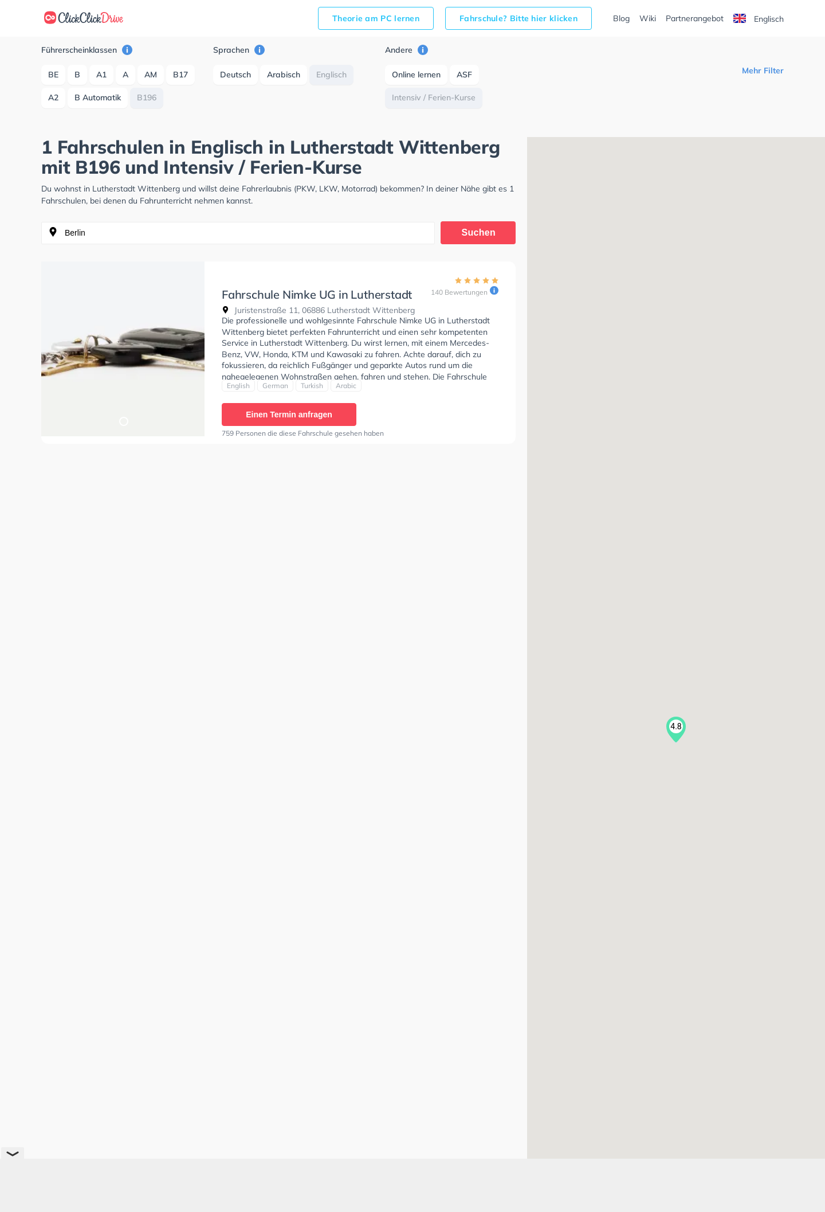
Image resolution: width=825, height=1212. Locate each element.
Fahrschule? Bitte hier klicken (518, 18)
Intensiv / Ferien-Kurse (434, 97)
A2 (53, 97)
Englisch (758, 19)
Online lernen (416, 74)
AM (150, 74)
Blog (621, 18)
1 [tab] (123, 421)
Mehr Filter (763, 70)
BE (53, 74)
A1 (101, 74)
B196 (146, 97)
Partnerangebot (695, 18)
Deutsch (235, 74)
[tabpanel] (123, 348)
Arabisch (283, 74)
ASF (464, 74)
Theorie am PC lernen (375, 18)
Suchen (479, 232)
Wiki (647, 18)
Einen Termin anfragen (289, 414)
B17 (180, 74)
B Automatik (97, 97)
